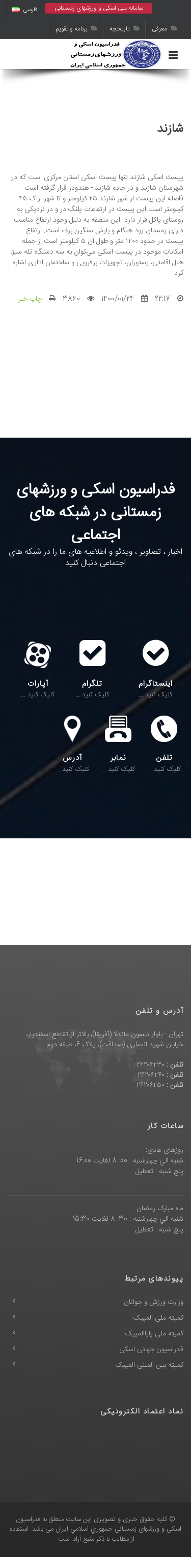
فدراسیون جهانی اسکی (151, 1349)
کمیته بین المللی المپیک (149, 1365)
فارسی (25, 10)
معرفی (165, 29)
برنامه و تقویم (77, 29)
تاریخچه (125, 29)
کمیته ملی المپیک (158, 1318)
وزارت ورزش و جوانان (153, 1302)
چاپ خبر (30, 299)
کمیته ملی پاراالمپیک (154, 1334)
